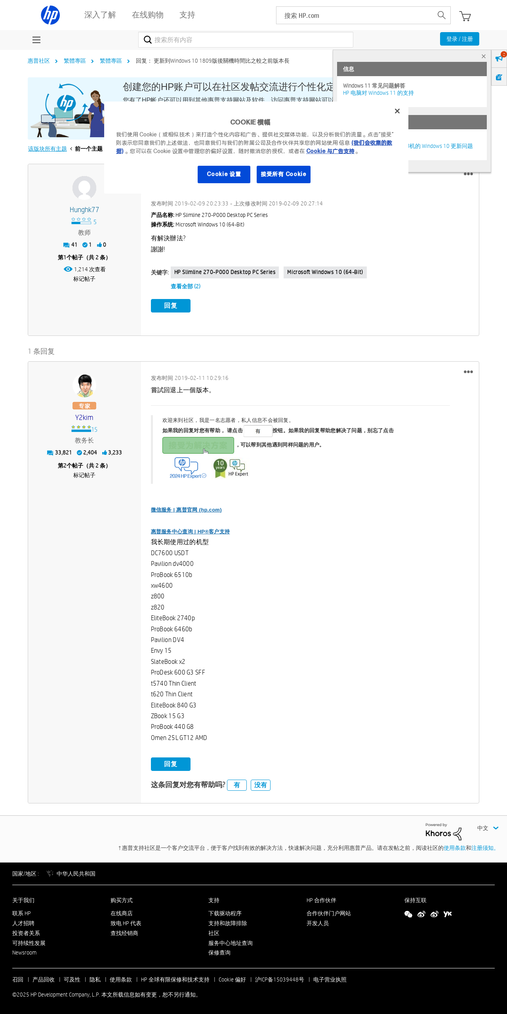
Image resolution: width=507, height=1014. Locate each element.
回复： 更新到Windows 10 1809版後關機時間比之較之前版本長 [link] (213, 60)
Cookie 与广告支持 (330, 151)
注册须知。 (485, 846)
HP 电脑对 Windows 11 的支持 (378, 92)
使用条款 (455, 846)
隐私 (95, 978)
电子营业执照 (330, 978)
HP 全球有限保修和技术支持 (175, 978)
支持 (213, 899)
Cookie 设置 (224, 174)
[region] (256, 148)
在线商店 (122, 912)
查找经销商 (124, 931)
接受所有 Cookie (284, 174)
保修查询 (219, 951)
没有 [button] (260, 784)
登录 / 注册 (459, 38)
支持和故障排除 (227, 922)
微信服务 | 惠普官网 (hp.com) (186, 509)
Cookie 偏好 (232, 978)
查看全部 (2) (185, 286)
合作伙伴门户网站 (329, 912)
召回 (17, 978)
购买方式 (122, 899)
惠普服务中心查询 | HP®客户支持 (190, 530)
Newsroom (24, 951)
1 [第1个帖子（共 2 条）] (65, 257)
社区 (213, 931)
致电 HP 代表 (126, 922)
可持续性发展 (29, 941)
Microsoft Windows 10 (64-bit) (325, 272)
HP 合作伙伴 (321, 899)
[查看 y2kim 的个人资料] (84, 417)
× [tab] (483, 56)
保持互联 (415, 899)
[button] (468, 174)
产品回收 (43, 978)
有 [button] (237, 784)
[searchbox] (354, 15)
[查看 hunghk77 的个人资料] (84, 210)
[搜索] (245, 40)
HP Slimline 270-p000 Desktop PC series (225, 272)
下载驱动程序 (225, 912)
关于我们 (23, 899)
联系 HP (21, 912)
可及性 (72, 978)
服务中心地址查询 (230, 941)
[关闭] (397, 111)
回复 (170, 305)
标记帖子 (84, 278)
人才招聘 (23, 922)
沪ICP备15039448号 (279, 978)
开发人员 (318, 922)
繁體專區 (75, 60)
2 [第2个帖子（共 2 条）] (65, 464)
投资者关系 (26, 931)
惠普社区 (39, 60)
